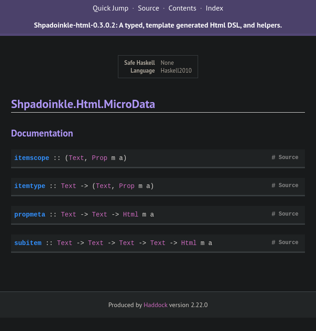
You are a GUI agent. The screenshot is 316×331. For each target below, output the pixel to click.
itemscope (31, 158)
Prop (100, 158)
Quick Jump (111, 7)
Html (131, 214)
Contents (182, 7)
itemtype (29, 186)
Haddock (156, 305)
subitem (27, 243)
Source (148, 7)
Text (76, 158)
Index (214, 7)
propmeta (29, 214)
